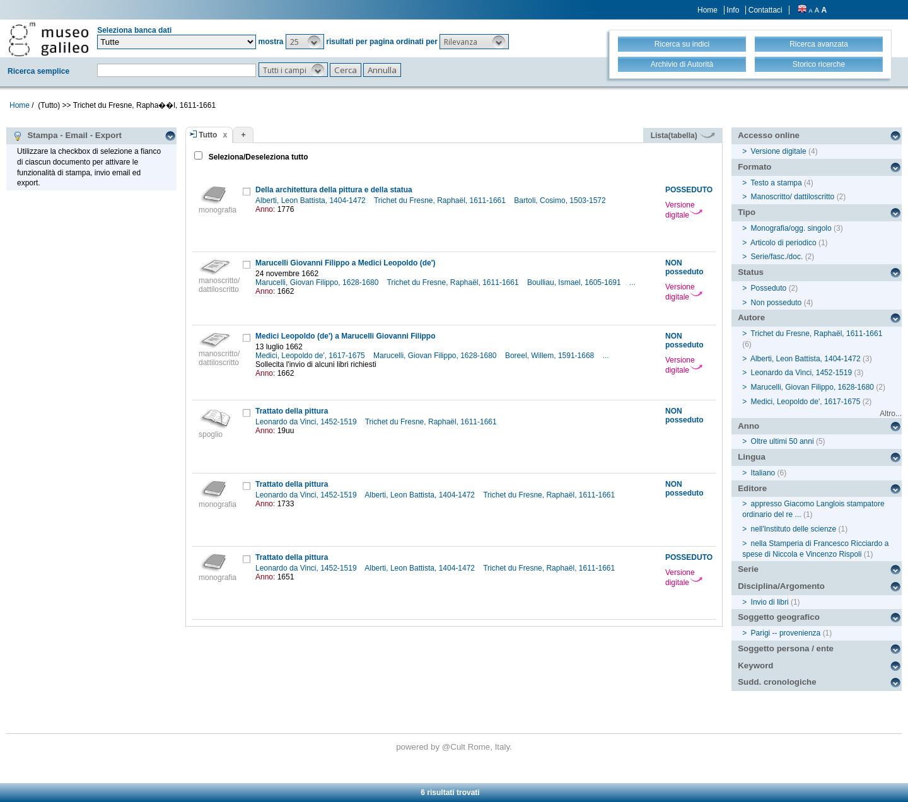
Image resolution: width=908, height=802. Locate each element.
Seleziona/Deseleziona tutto (257, 157)
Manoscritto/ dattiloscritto (793, 196)
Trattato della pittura (291, 411)
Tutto (208, 135)
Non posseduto (776, 302)
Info (732, 10)
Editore (752, 488)
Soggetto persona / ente (786, 648)
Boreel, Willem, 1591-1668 (551, 355)
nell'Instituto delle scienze (794, 529)
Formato (754, 166)
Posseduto (769, 288)
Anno (748, 426)
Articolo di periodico (783, 242)
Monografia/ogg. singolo (791, 228)
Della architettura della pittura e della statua (333, 189)
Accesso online (769, 135)
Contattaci (765, 10)
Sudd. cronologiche (777, 682)
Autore (751, 317)
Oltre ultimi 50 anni (782, 441)
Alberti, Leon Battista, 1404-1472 (311, 200)
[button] (305, 41)
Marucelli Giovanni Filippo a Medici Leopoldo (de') (345, 263)
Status (751, 272)
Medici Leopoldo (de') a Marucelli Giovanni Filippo (345, 336)
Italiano (763, 472)
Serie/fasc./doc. (777, 256)
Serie (748, 569)
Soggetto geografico (779, 617)
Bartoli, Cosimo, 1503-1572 (561, 200)
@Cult (455, 747)
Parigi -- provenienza (786, 633)
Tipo (746, 212)
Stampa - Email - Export (67, 136)
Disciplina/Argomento (781, 586)
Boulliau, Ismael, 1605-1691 (575, 282)
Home (707, 10)
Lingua (751, 457)
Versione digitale (683, 209)
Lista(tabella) (683, 135)
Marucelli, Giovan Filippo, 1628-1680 (318, 282)
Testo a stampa (775, 182)
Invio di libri (770, 602)
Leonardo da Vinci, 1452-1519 (307, 421)
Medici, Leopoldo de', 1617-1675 (311, 355)
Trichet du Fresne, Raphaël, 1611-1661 (441, 200)
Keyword (755, 665)
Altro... (891, 413)
